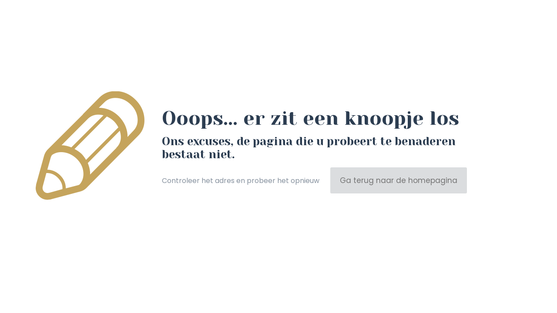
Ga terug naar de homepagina (398, 180)
